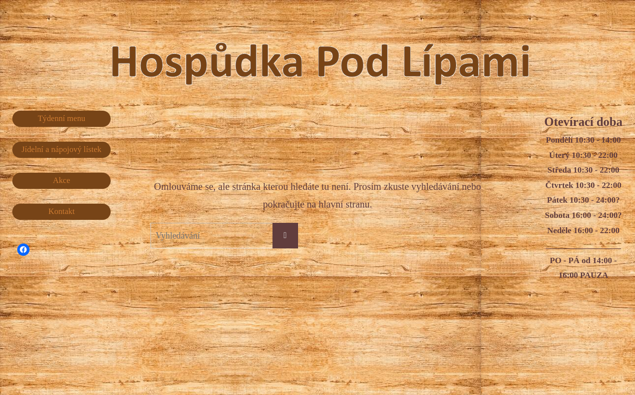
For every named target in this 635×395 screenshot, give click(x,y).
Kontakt (61, 211)
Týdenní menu (61, 118)
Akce (61, 180)
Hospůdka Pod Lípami (340, 53)
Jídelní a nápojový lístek (61, 149)
